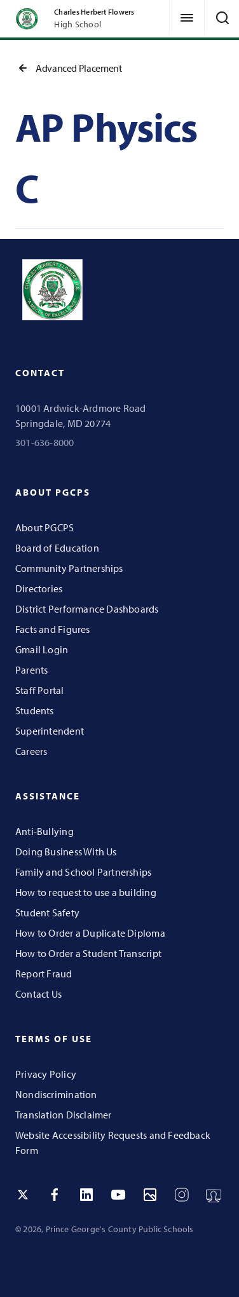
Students (34, 710)
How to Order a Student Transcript (88, 953)
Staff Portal (39, 690)
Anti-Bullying (44, 831)
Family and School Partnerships (83, 872)
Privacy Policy (45, 1074)
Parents (31, 669)
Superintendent (49, 730)
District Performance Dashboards (87, 608)
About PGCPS (44, 527)
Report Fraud (43, 973)
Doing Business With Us (66, 851)
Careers (31, 751)
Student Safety (47, 912)
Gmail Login (41, 649)
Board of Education (57, 547)
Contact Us (38, 994)
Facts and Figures (52, 629)
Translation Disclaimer (63, 1114)
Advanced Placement (68, 68)
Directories (38, 588)
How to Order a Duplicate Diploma (90, 933)
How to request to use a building (85, 892)
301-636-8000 (44, 442)
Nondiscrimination (56, 1094)
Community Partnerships (69, 568)
